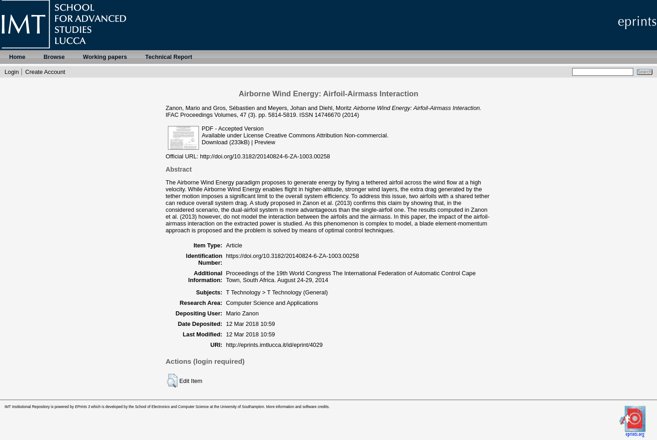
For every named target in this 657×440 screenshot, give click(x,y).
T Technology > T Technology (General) (277, 292)
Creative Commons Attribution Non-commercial (326, 135)
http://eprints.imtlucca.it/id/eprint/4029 (274, 344)
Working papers (105, 56)
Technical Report (168, 56)
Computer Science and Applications (272, 302)
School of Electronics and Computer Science (172, 407)
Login (12, 71)
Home (17, 56)
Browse (54, 56)
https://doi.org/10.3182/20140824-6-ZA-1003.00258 (292, 255)
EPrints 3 (82, 407)
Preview (265, 142)
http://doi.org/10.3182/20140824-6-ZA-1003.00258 (265, 156)
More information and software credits (297, 407)
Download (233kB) (226, 142)
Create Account (45, 71)
